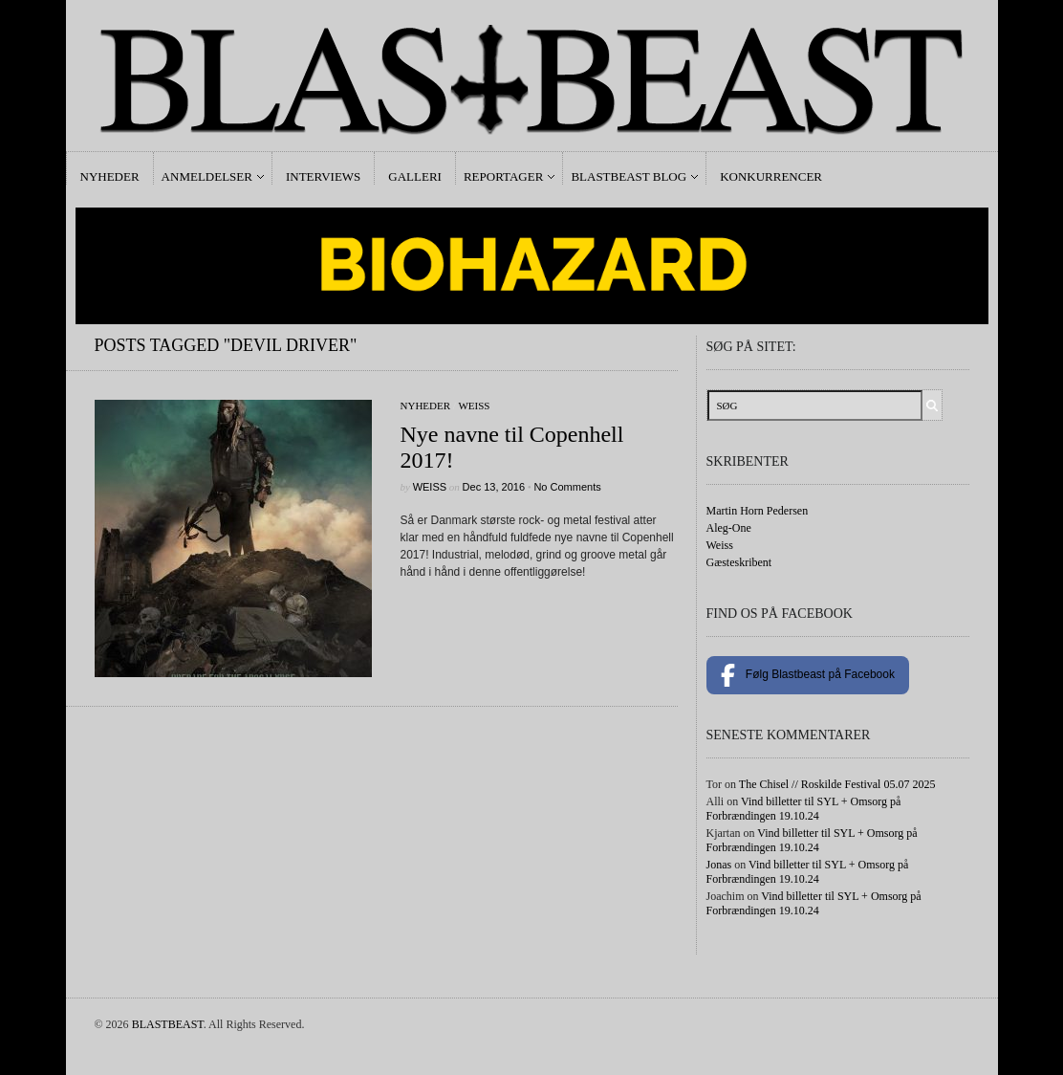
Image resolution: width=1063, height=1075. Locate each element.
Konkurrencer (771, 176)
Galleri (415, 176)
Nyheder (110, 176)
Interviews (323, 176)
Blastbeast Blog (628, 176)
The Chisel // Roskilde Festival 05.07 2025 (837, 784)
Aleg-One (728, 528)
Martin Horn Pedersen (757, 510)
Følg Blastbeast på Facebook (808, 675)
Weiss (473, 405)
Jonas (719, 864)
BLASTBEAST (168, 1024)
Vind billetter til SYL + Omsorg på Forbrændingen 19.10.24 (803, 809)
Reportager (503, 176)
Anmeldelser (207, 176)
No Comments (566, 487)
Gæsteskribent (739, 562)
